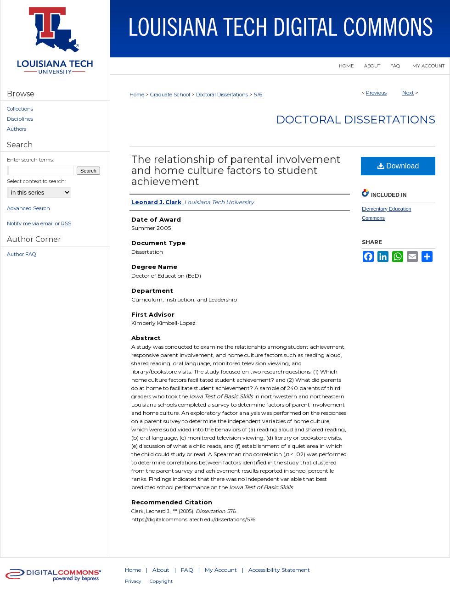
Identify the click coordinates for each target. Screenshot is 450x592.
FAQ (187, 569)
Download (398, 166)
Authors (16, 129)
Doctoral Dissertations (222, 94)
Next (408, 92)
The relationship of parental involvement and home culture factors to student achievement (236, 170)
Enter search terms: (30, 159)
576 (258, 94)
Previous (376, 92)
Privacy (133, 581)
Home (136, 94)
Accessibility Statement (279, 569)
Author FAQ (21, 254)
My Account (221, 569)
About (160, 569)
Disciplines (20, 119)
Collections (20, 109)
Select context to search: (36, 181)
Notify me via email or (39, 223)
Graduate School (170, 94)
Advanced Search (28, 208)
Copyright (161, 581)
